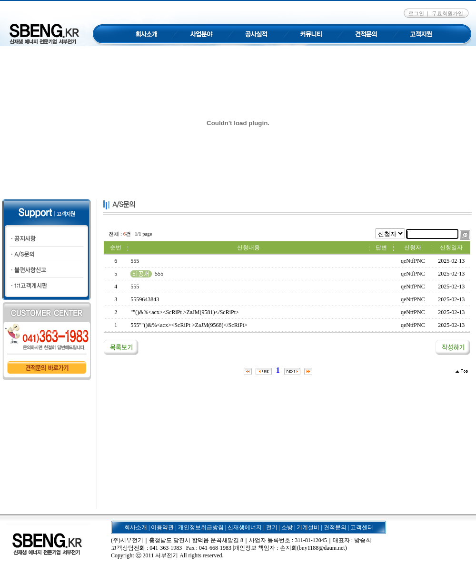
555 (134, 260)
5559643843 (144, 299)
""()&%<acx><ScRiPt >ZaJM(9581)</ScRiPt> (184, 312)
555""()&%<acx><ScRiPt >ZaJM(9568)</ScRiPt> (188, 325)
